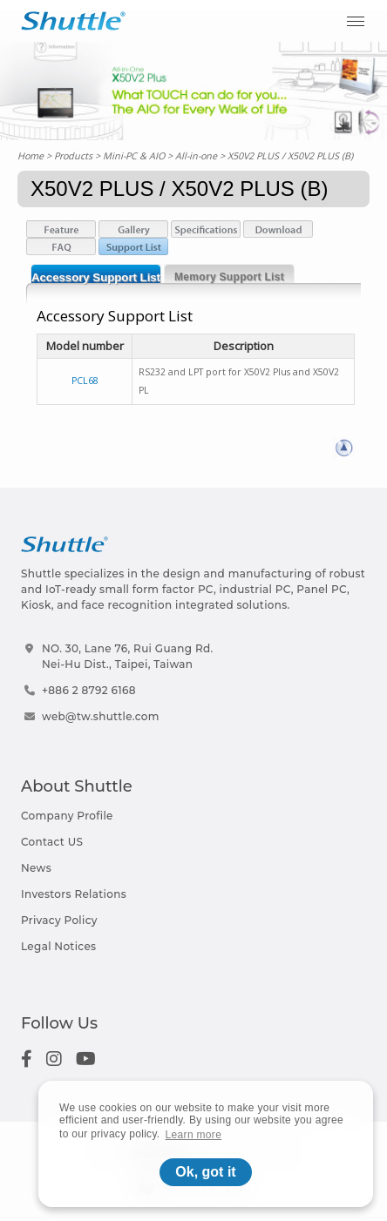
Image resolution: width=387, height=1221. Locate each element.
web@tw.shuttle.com (101, 716)
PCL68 (84, 380)
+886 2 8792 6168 (89, 690)
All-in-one (196, 155)
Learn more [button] (194, 1135)
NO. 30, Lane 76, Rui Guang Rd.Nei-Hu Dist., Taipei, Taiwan (128, 656)
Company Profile (67, 815)
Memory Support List (229, 277)
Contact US (52, 841)
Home (30, 155)
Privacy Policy (59, 920)
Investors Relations (73, 894)
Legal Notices (58, 946)
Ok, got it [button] (205, 1171)
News (36, 867)
